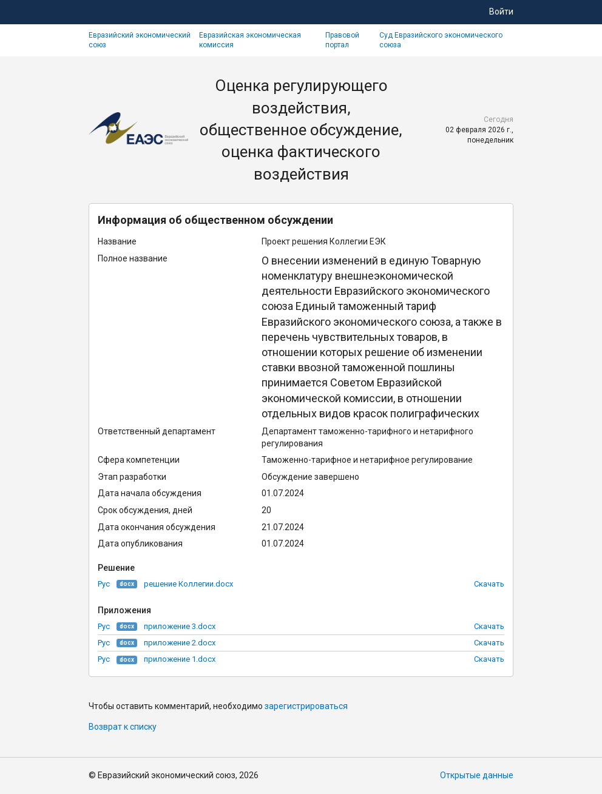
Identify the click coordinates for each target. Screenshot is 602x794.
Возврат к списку (123, 727)
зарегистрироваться (306, 706)
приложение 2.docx (179, 642)
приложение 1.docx (179, 659)
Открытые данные (476, 775)
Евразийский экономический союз (140, 40)
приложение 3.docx (179, 626)
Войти (501, 11)
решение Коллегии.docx (188, 583)
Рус (104, 583)
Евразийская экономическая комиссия (250, 40)
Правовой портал (342, 40)
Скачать (489, 583)
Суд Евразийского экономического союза (440, 40)
